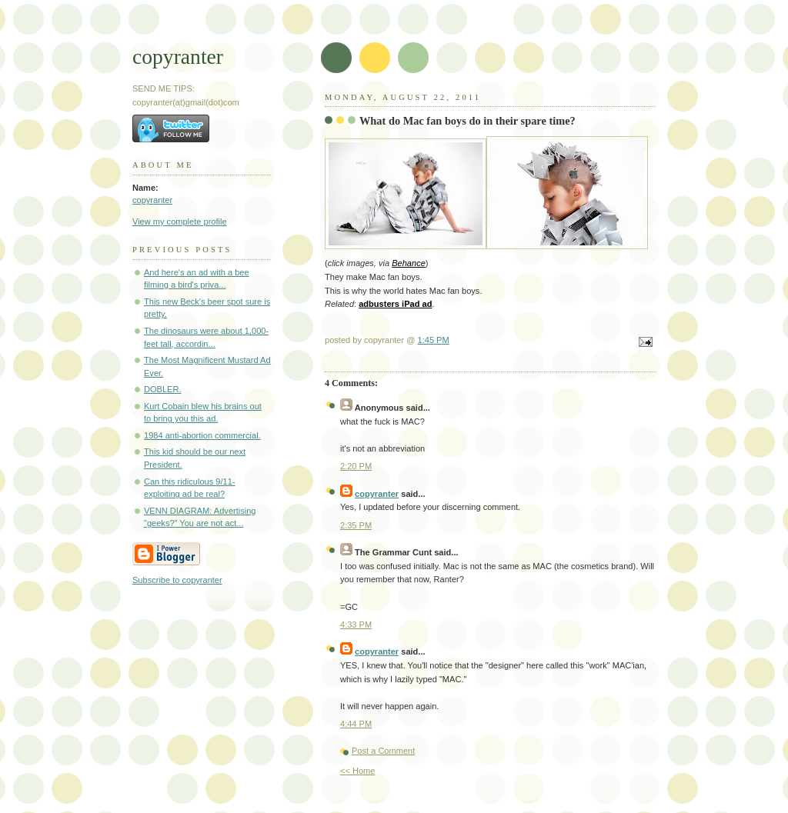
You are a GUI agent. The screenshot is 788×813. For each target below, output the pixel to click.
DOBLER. (163, 389)
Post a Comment (383, 750)
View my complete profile (179, 221)
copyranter (177, 56)
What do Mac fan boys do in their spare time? (467, 121)
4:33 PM (356, 624)
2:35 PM (356, 525)
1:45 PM (433, 340)
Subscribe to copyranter (177, 580)
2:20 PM (356, 466)
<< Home (357, 770)
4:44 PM (356, 723)
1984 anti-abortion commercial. (202, 435)
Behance (409, 263)
